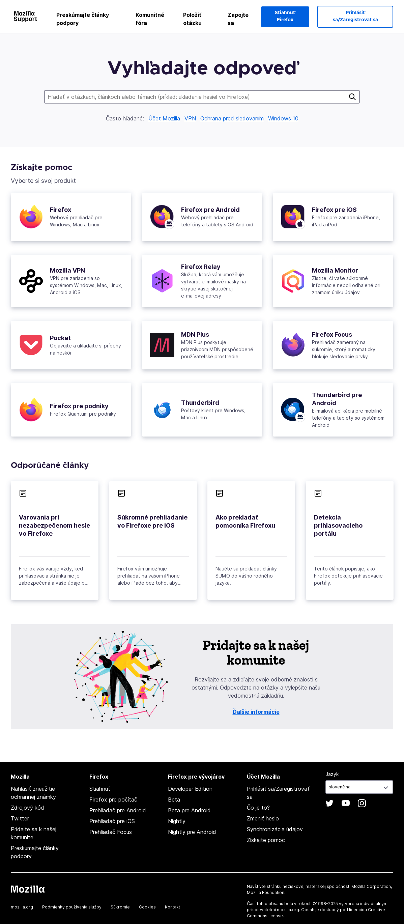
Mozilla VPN (67, 270)
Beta (174, 799)
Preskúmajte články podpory (82, 18)
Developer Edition (190, 788)
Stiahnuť (99, 788)
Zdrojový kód (27, 807)
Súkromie (120, 906)
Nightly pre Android (192, 832)
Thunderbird (200, 402)
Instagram (362, 803)
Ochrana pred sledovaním (232, 118)
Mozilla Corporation (371, 886)
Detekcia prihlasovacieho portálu (338, 525)
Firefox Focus (332, 334)
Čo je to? (258, 807)
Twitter (20, 818)
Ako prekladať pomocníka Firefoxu (245, 521)
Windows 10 (283, 118)
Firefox (60, 209)
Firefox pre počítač (113, 799)
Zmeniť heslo (263, 818)
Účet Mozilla (164, 118)
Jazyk (332, 774)
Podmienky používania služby (72, 906)
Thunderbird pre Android (337, 399)
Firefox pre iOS (334, 209)
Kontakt (172, 906)
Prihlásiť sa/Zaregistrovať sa (355, 16)
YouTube (346, 803)
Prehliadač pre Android (117, 810)
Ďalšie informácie (256, 711)
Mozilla (28, 889)
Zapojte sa (238, 18)
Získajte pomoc (266, 840)
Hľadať (352, 96)
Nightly (176, 821)
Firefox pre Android (210, 209)
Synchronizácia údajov (275, 829)
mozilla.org (22, 906)
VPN (190, 118)
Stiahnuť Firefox (285, 16)
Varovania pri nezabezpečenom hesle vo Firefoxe (54, 525)
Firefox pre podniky (79, 406)
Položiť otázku (192, 18)
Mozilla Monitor (335, 270)
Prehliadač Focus (110, 832)
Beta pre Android (189, 810)
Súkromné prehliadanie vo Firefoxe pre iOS (152, 521)
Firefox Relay (201, 266)
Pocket (60, 337)
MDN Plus (195, 334)
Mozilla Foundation (265, 892)
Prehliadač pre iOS (112, 821)
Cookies (147, 906)
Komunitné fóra (150, 18)
